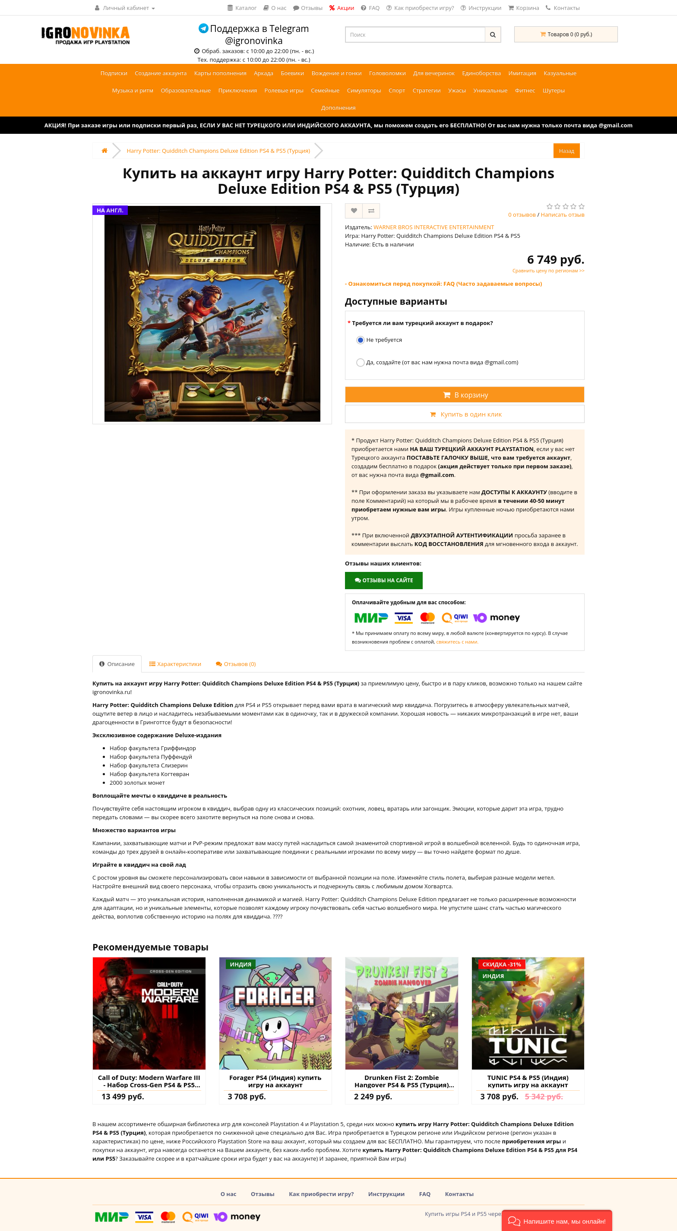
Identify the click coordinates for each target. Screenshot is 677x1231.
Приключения (237, 90)
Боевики (292, 73)
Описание (117, 664)
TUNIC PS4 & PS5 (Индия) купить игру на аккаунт (528, 1081)
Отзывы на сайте (383, 580)
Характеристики (175, 664)
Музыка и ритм (132, 90)
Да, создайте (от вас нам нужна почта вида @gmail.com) (437, 362)
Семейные (325, 90)
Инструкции (386, 1194)
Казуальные (560, 73)
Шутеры (554, 90)
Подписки (114, 73)
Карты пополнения (220, 73)
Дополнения (338, 107)
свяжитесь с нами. (457, 641)
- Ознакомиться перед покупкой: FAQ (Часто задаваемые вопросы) (443, 283)
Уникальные (491, 90)
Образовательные (186, 90)
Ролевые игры (284, 90)
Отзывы (263, 1194)
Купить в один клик (464, 414)
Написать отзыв (563, 214)
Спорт (397, 90)
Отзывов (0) (236, 664)
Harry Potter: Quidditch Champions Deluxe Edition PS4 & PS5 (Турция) (218, 151)
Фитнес (525, 90)
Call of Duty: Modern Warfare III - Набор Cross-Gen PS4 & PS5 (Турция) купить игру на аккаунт (149, 1081)
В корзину (464, 395)
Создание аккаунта (161, 73)
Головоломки (387, 73)
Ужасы (457, 90)
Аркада (263, 73)
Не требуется (379, 340)
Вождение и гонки (337, 73)
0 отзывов (522, 214)
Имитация (523, 73)
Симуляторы (364, 90)
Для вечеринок (434, 73)
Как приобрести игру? (321, 1194)
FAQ (424, 1194)
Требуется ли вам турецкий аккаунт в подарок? (422, 323)
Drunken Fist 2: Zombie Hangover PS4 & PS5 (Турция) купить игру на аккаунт (401, 1081)
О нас (229, 1194)
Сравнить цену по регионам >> (548, 270)
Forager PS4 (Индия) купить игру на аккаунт (275, 1081)
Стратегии (427, 90)
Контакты (563, 8)
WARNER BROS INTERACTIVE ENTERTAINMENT (433, 227)
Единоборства (481, 73)
